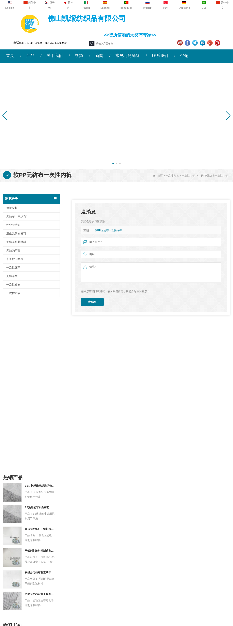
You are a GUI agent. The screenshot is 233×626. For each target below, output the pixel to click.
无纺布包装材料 (16, 242)
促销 (184, 55)
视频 (79, 55)
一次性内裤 (188, 175)
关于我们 (55, 55)
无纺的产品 (13, 250)
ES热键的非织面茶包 (37, 338)
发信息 (92, 302)
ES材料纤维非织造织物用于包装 (40, 316)
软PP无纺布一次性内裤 (108, 230)
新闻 (99, 55)
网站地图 (26, 570)
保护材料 (12, 208)
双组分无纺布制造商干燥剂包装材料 (40, 403)
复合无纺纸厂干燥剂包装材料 (40, 359)
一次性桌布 (13, 284)
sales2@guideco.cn (83, 572)
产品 (30, 55)
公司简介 (26, 547)
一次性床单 (13, 267)
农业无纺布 (13, 225)
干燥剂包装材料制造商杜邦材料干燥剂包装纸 (40, 381)
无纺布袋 (12, 276)
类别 (139, 538)
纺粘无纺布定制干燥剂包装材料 (40, 424)
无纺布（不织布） (17, 216)
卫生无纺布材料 (16, 233)
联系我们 (160, 55)
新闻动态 (26, 562)
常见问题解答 (127, 55)
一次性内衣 (172, 175)
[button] (113, 163)
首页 (10, 55)
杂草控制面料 (14, 259)
